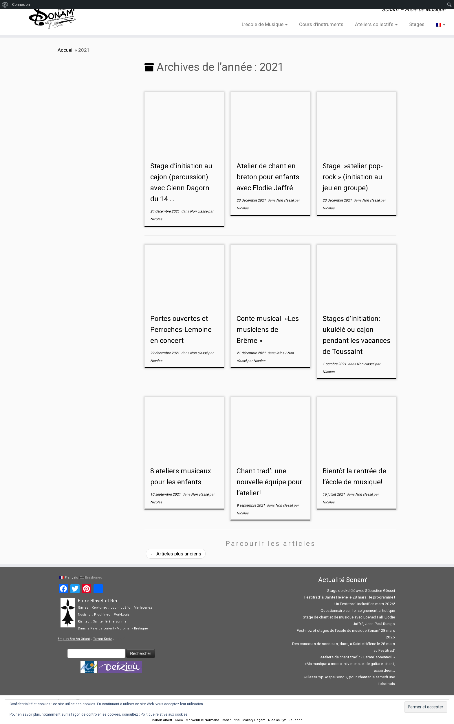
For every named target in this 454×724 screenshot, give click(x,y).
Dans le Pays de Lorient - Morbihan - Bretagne (113, 628)
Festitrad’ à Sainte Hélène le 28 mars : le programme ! (349, 597)
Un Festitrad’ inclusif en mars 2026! (364, 603)
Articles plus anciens (175, 554)
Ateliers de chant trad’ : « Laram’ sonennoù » (357, 657)
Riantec (83, 621)
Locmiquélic (120, 608)
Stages (416, 24)
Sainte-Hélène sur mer (110, 621)
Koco (179, 720)
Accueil (66, 50)
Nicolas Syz (277, 720)
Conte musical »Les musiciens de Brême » (268, 330)
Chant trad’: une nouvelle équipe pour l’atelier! (269, 482)
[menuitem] (5, 4)
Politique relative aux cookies (164, 714)
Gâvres (83, 608)
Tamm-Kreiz (102, 639)
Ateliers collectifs (376, 24)
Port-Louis (121, 614)
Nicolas (156, 219)
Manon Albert (161, 720)
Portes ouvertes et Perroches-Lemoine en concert (181, 330)
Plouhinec (102, 614)
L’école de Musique (265, 24)
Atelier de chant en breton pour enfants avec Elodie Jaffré (268, 177)
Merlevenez (143, 608)
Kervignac (99, 608)
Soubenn (295, 720)
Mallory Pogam (254, 720)
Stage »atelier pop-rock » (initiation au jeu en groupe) (353, 177)
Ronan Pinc (231, 720)
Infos (280, 353)
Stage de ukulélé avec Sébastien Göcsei (361, 590)
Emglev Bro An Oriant (74, 639)
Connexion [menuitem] (21, 4)
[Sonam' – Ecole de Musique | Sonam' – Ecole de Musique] (52, 17)
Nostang (84, 614)
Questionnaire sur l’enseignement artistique (358, 610)
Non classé (199, 211)
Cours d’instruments (321, 24)
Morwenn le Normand (202, 720)
